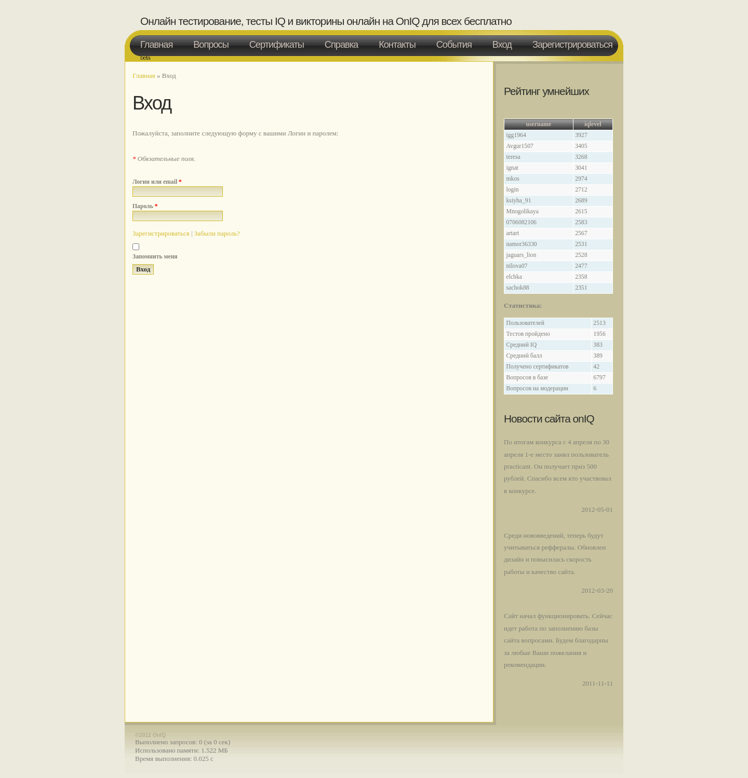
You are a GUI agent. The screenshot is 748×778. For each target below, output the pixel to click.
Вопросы (211, 44)
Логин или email (157, 182)
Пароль (145, 206)
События (454, 44)
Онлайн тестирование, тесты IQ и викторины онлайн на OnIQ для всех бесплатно (326, 21)
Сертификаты (276, 44)
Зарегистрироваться (572, 44)
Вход (502, 44)
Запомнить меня (155, 256)
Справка (341, 44)
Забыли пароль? (217, 233)
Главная (156, 44)
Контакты (397, 44)
